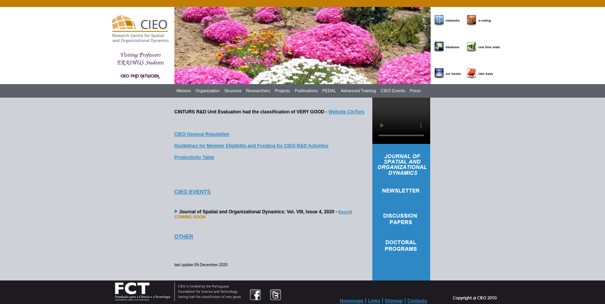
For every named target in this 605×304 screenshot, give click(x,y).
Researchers (258, 90)
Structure (233, 90)
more (345, 211)
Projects (282, 90)
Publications (306, 90)
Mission (184, 90)
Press (415, 90)
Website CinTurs (346, 112)
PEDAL (329, 90)
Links (374, 301)
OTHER (183, 236)
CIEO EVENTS (192, 192)
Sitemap (394, 301)
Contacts (417, 301)
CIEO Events (392, 90)
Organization (208, 90)
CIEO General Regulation (202, 134)
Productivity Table (194, 157)
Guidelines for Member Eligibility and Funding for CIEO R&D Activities (251, 146)
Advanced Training (358, 90)
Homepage (351, 301)
